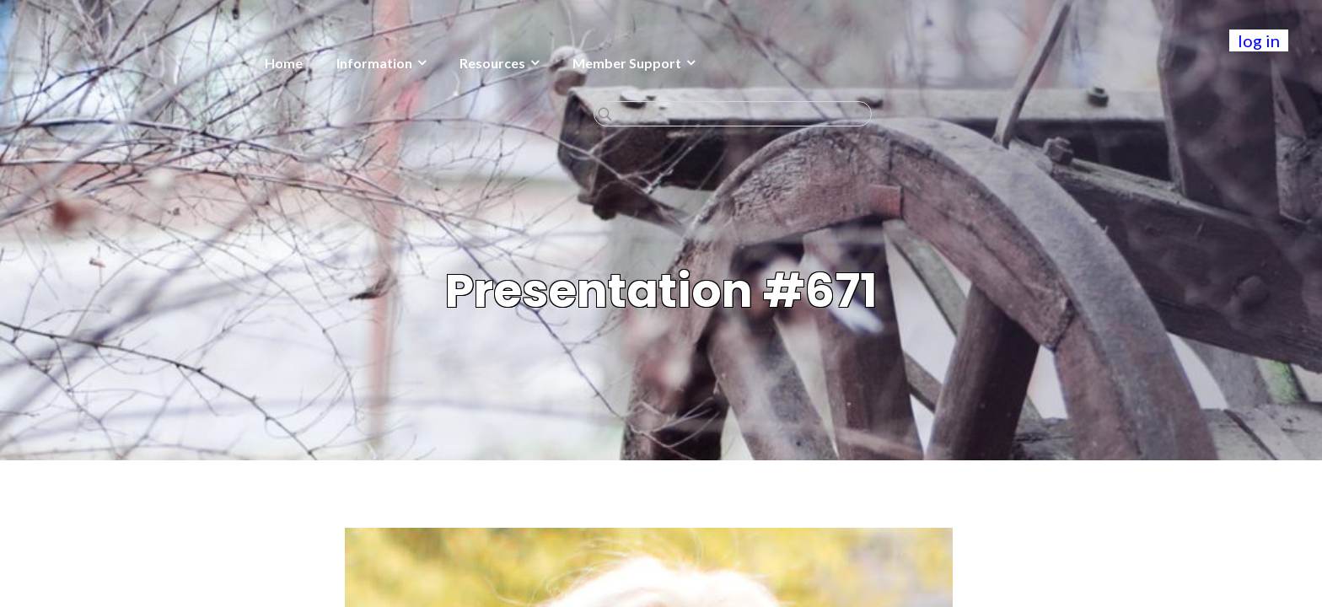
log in (1259, 40)
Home (155, 63)
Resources (363, 63)
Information (245, 63)
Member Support (497, 63)
